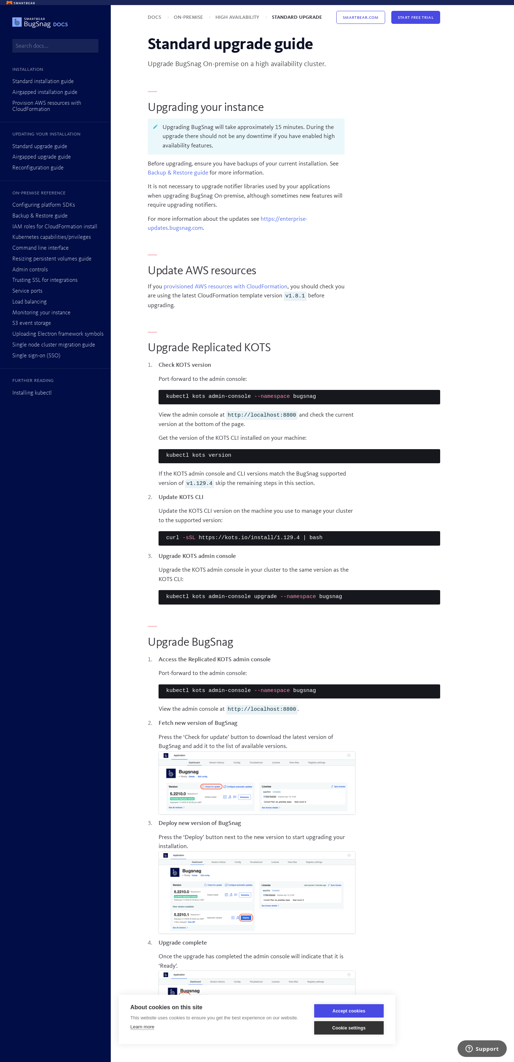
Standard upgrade (297, 17)
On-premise (189, 17)
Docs (155, 17)
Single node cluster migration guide (53, 345)
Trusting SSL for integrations (44, 280)
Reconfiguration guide (38, 168)
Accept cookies (349, 1011)
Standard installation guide (43, 82)
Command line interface (40, 248)
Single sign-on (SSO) (36, 356)
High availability (238, 17)
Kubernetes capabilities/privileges (51, 237)
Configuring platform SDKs (43, 205)
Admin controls (30, 270)
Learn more (142, 1026)
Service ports (27, 291)
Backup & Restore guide (40, 216)
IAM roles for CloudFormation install (54, 227)
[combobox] (55, 46)
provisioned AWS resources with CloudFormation (225, 287)
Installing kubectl (32, 393)
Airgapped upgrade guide (41, 157)
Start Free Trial (416, 17)
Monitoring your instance (41, 313)
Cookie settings (349, 1028)
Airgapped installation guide (44, 92)
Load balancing (29, 302)
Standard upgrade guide (39, 147)
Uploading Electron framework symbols (58, 334)
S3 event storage (31, 323)
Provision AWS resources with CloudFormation (46, 106)
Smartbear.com (360, 17)
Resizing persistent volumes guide (52, 259)
